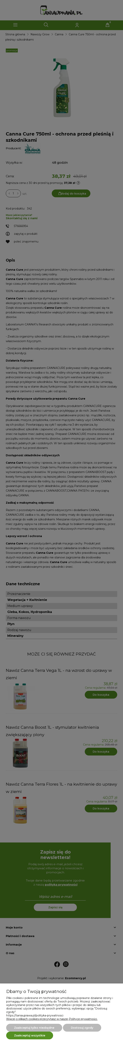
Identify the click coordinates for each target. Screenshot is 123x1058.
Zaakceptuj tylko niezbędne (34, 1027)
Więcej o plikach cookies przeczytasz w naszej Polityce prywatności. (52, 1019)
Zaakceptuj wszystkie (29, 1035)
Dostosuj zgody (82, 1027)
